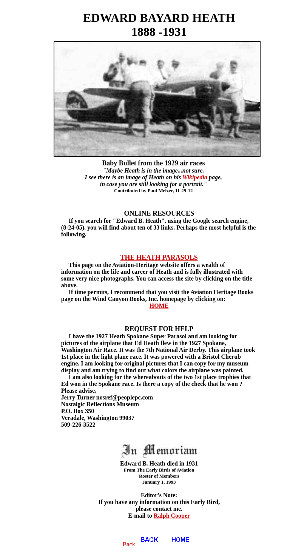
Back (144, 544)
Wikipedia (194, 177)
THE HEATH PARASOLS (159, 257)
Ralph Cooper (172, 515)
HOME (159, 305)
